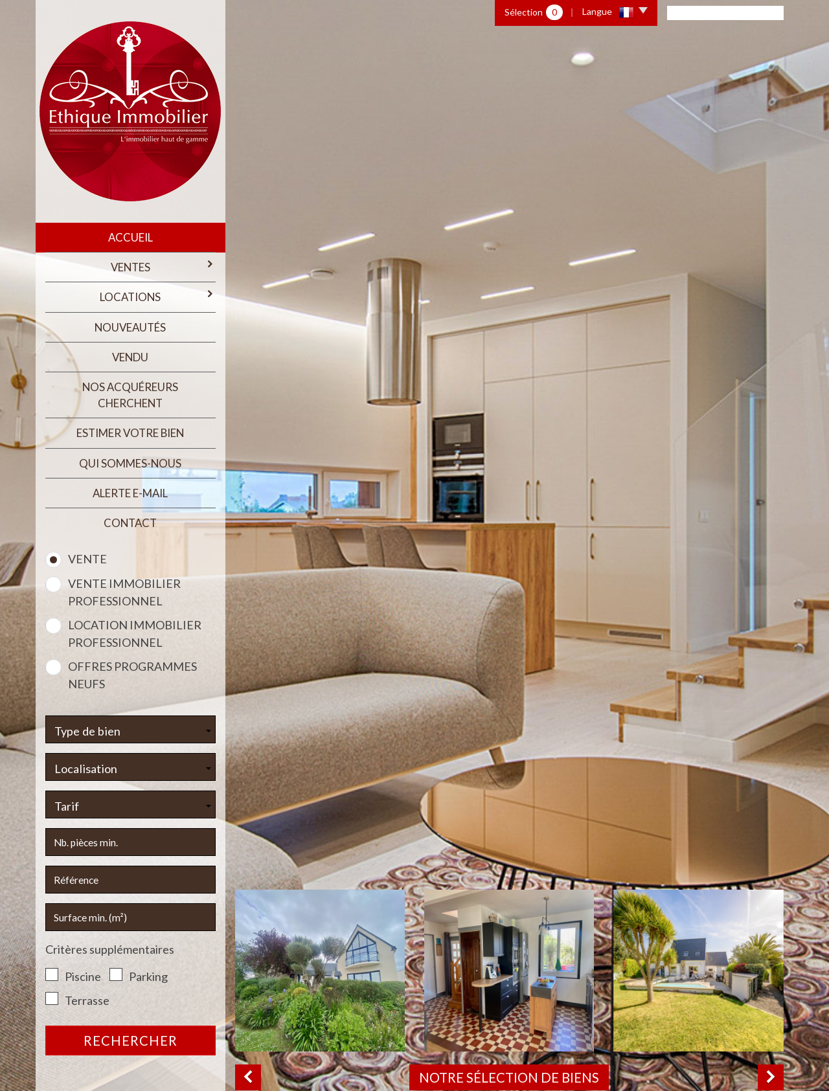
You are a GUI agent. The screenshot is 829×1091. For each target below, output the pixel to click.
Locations (157, 296)
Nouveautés (130, 327)
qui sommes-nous (130, 463)
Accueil (130, 237)
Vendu (130, 357)
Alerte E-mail (130, 493)
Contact (130, 523)
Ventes (163, 266)
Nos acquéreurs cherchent (130, 395)
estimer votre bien (130, 433)
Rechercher (130, 1040)
